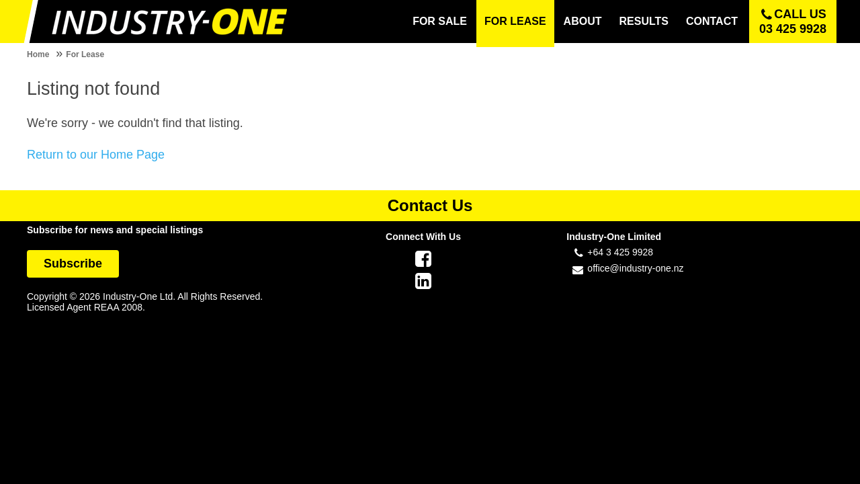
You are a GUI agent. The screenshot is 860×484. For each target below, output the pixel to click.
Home (38, 54)
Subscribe (73, 263)
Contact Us (430, 205)
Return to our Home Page (96, 154)
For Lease (85, 54)
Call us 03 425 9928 (792, 21)
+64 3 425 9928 (620, 252)
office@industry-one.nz (635, 268)
